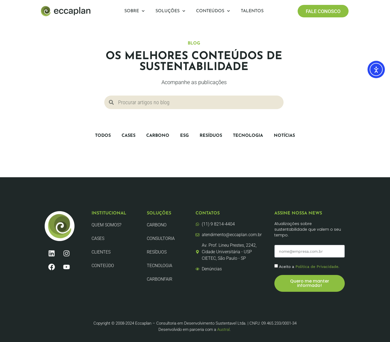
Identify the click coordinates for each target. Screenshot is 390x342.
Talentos (252, 11)
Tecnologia (248, 136)
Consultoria (161, 238)
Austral (223, 329)
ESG (184, 136)
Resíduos (211, 136)
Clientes (101, 252)
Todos (103, 136)
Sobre (134, 11)
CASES (128, 136)
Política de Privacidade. (317, 266)
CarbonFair (159, 279)
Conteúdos (213, 11)
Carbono (157, 136)
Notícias (284, 136)
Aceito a (309, 266)
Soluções (170, 11)
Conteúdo (103, 265)
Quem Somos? (106, 224)
